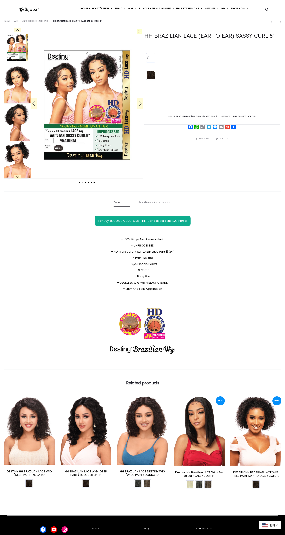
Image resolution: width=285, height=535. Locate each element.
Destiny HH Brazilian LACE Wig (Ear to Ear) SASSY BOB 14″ (199, 474)
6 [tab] (94, 182)
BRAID (120, 8)
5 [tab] (91, 182)
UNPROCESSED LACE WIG (35, 21)
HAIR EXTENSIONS (189, 8)
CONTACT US (204, 528)
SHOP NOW (240, 8)
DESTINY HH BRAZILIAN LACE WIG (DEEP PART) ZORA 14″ (29, 473)
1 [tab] (79, 182)
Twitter (222, 138)
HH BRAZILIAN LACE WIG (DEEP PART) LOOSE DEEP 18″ (86, 473)
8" (148, 58)
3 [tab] (85, 182)
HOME (95, 528)
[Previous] (34, 103)
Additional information (154, 202)
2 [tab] (82, 182)
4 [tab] (88, 182)
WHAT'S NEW (102, 8)
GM (225, 8)
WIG (132, 8)
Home (7, 21)
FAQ (146, 528)
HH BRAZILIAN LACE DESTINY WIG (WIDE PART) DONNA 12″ (142, 473)
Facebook (202, 138)
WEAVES (212, 8)
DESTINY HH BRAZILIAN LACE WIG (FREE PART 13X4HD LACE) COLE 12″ (255, 474)
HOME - (85, 8)
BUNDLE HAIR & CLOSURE (156, 8)
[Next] (140, 103)
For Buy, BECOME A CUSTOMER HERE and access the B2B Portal (142, 221)
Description (122, 202)
